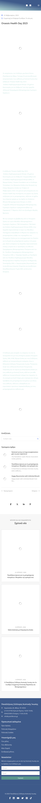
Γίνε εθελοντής (6, 745)
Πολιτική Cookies (7, 732)
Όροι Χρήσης (6, 726)
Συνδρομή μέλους (7, 752)
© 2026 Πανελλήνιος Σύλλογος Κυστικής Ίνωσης (20, 794)
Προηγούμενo (8, 491)
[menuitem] (27, 5)
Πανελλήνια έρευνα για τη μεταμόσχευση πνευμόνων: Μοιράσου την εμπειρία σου (20, 576)
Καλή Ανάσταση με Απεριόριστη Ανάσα (20, 630)
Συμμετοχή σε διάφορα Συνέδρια (14, 18)
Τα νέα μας (29, 18)
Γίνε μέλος (5, 741)
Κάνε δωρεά (5, 748)
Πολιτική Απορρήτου (8, 729)
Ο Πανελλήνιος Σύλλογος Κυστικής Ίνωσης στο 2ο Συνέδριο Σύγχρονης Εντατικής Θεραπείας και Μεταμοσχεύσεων (20, 684)
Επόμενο (34, 491)
